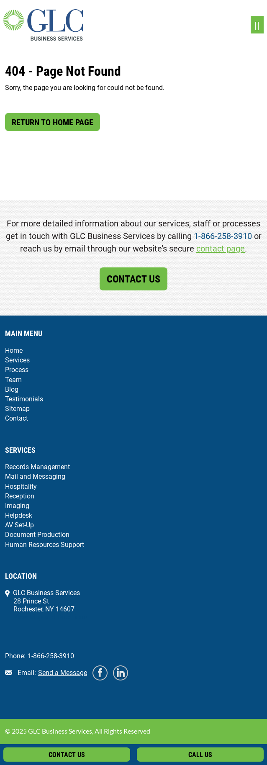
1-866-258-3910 (223, 236)
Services (17, 360)
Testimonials (24, 399)
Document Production (37, 535)
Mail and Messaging (35, 476)
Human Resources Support (44, 545)
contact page (220, 249)
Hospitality (21, 486)
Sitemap (17, 409)
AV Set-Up (19, 525)
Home (14, 350)
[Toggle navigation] (257, 25)
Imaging (17, 506)
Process (16, 370)
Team (13, 380)
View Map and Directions (50, 617)
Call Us (200, 755)
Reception (19, 496)
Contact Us (133, 279)
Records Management (37, 467)
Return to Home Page (52, 122)
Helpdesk (18, 515)
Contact (16, 418)
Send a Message (62, 673)
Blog (11, 389)
